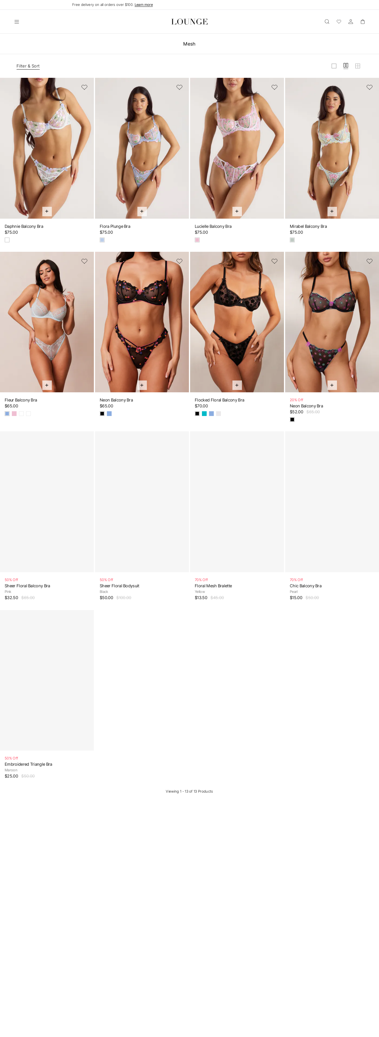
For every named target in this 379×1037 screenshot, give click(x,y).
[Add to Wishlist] (84, 87)
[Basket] (362, 21)
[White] (218, 413)
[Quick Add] (47, 211)
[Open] (16, 21)
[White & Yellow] (28, 413)
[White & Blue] (21, 413)
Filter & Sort (28, 65)
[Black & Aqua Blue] (292, 419)
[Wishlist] (338, 21)
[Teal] (204, 413)
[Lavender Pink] (197, 240)
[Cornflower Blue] (102, 240)
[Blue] (7, 413)
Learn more (144, 4)
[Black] (102, 413)
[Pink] (14, 413)
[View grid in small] (357, 66)
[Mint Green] (292, 240)
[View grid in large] (334, 66)
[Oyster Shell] (7, 240)
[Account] (350, 21)
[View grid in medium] (346, 66)
